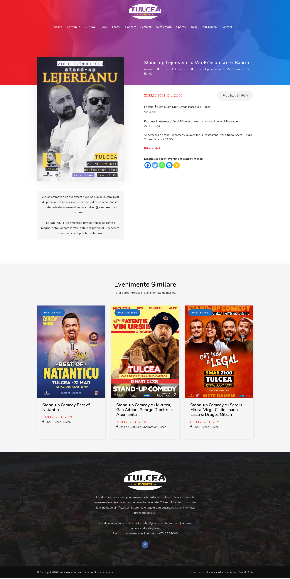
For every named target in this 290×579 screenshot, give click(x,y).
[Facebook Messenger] (169, 165)
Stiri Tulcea (209, 27)
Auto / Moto (164, 27)
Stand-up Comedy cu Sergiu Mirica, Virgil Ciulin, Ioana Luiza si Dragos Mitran (216, 410)
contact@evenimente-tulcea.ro (160, 523)
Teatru (116, 27)
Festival (145, 27)
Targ (193, 27)
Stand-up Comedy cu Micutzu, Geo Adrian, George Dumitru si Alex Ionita (144, 410)
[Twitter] (155, 165)
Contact (226, 27)
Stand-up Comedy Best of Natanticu (66, 407)
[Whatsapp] (162, 165)
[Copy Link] (176, 165)
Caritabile (73, 27)
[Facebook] (147, 165)
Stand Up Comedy (174, 69)
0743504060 (168, 533)
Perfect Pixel (236, 573)
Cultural (90, 27)
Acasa (58, 27)
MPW (250, 573)
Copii (103, 27)
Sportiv (181, 27)
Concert (130, 27)
